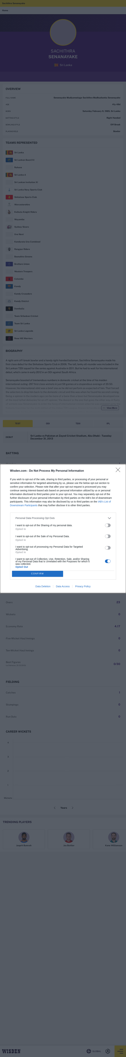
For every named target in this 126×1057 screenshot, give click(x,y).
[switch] (108, 525)
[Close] (119, 471)
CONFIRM (37, 573)
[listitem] (63, 518)
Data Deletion (43, 586)
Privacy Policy (82, 586)
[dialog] (63, 528)
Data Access (63, 586)
